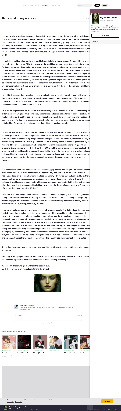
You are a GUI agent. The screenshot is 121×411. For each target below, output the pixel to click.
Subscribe (105, 36)
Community (45, 5)
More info (10, 402)
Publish (105, 5)
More (60, 5)
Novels (37, 5)
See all (79, 315)
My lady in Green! (108, 17)
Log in (97, 5)
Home (24, 5)
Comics (30, 5)
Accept (107, 401)
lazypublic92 (24, 305)
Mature (53, 5)
